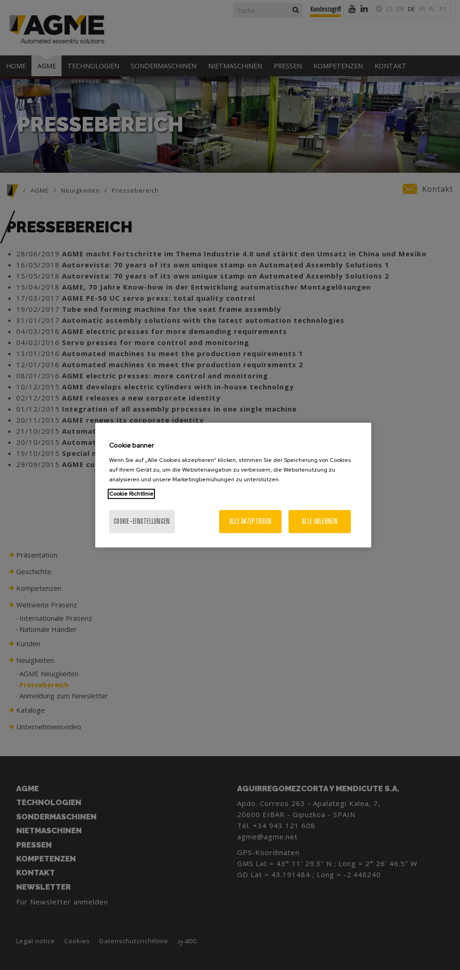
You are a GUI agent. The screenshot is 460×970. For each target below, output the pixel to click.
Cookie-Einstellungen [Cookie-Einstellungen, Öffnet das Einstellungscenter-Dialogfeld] (142, 521)
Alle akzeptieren (250, 521)
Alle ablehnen (319, 521)
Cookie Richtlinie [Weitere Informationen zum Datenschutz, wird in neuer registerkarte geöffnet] (131, 493)
